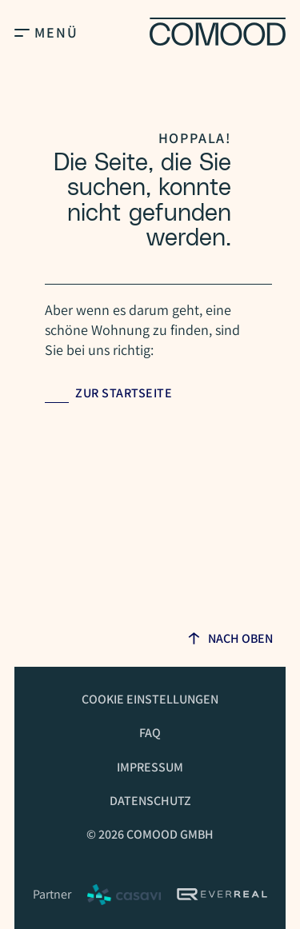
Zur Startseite (123, 393)
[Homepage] (218, 32)
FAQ (150, 732)
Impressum (150, 767)
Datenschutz (150, 800)
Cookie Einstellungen (150, 699)
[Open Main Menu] (22, 32)
